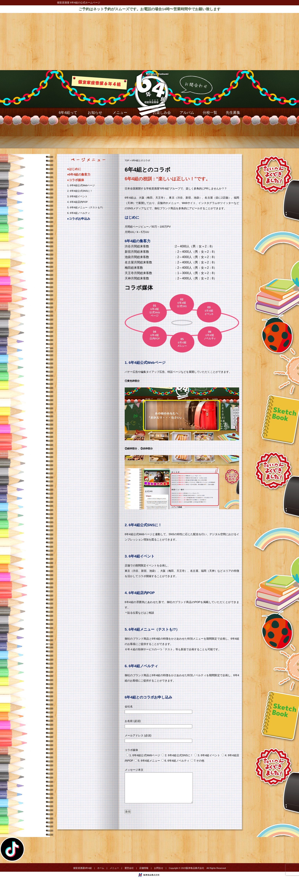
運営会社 (129, 868)
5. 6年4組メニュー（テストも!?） (85, 207)
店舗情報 (143, 868)
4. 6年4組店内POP (77, 202)
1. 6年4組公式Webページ (81, 185)
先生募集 (233, 113)
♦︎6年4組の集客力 (79, 174)
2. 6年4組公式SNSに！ (79, 191)
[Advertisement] (149, 41)
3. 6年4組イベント (77, 196)
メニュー (120, 113)
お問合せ (158, 868)
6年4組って (68, 113)
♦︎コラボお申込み (78, 218)
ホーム (100, 868)
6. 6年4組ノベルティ (78, 213)
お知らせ (95, 113)
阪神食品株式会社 (195, 868)
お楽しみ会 (162, 113)
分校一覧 (210, 113)
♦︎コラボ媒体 (75, 180)
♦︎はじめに (74, 169)
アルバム (187, 113)
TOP (127, 160)
